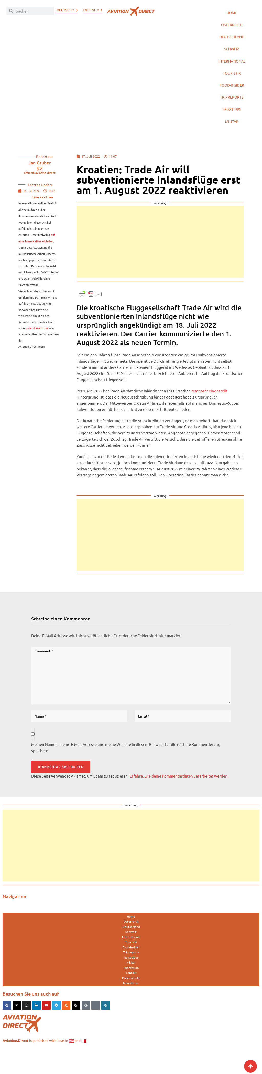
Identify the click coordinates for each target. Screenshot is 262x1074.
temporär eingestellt (209, 413)
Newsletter (131, 1005)
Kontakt (131, 995)
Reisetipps (232, 128)
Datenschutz (131, 1000)
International (231, 71)
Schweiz (232, 56)
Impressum (131, 990)
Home (231, 13)
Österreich (232, 28)
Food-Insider (232, 99)
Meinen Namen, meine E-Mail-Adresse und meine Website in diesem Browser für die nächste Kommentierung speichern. (125, 769)
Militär (232, 143)
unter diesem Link (37, 351)
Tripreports (232, 114)
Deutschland (231, 42)
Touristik (232, 85)
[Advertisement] (160, 264)
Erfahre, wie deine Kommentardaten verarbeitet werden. (178, 798)
